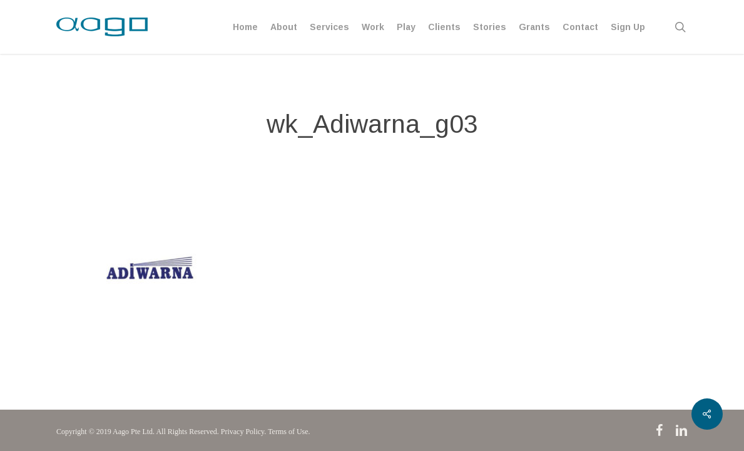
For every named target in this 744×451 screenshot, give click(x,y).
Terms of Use (288, 431)
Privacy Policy (243, 431)
